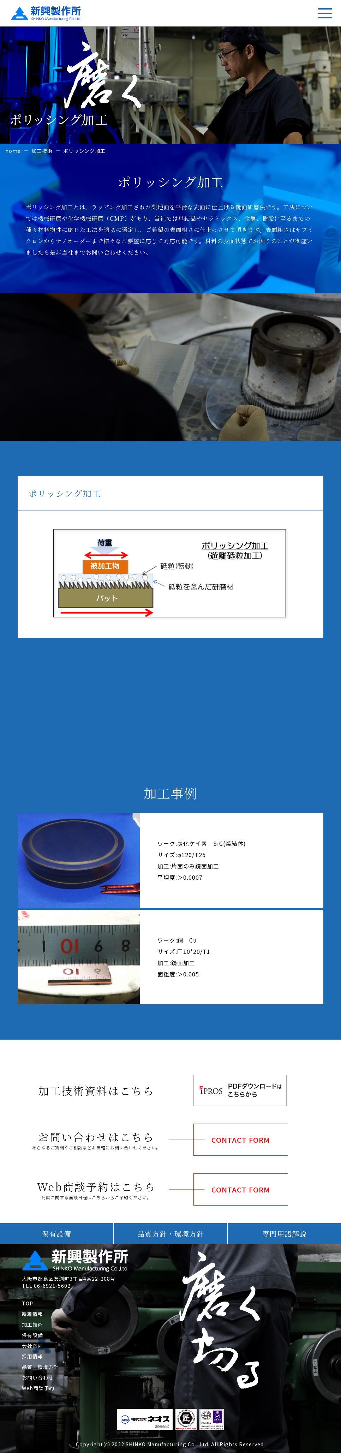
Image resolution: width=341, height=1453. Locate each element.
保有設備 (32, 1335)
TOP (27, 1303)
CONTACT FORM (240, 1140)
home (13, 150)
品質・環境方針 (40, 1366)
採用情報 (32, 1356)
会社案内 (32, 1345)
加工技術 (42, 150)
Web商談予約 (38, 1388)
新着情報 (32, 1313)
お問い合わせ (38, 1377)
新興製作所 (29, 11)
